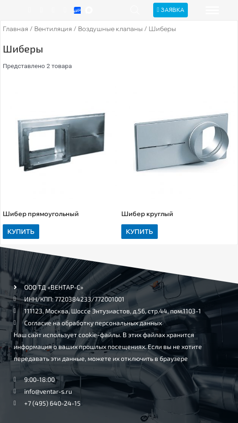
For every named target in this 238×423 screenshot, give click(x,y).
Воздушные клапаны (110, 29)
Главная (15, 29)
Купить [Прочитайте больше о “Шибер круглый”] (139, 231)
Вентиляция (53, 29)
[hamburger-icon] (212, 10)
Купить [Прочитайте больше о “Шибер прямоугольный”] (20, 231)
